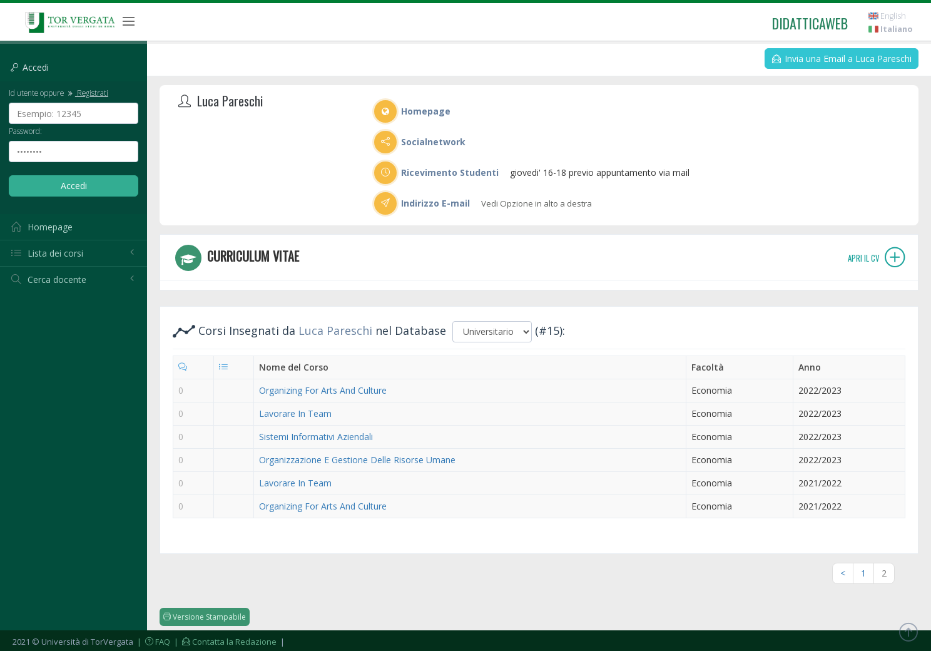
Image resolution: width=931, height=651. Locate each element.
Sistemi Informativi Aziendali (316, 437)
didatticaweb (810, 23)
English (887, 16)
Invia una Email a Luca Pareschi (841, 58)
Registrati (87, 93)
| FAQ (152, 641)
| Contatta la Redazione (224, 641)
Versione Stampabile (204, 617)
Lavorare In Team (295, 413)
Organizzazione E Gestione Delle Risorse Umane (357, 460)
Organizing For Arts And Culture (323, 390)
